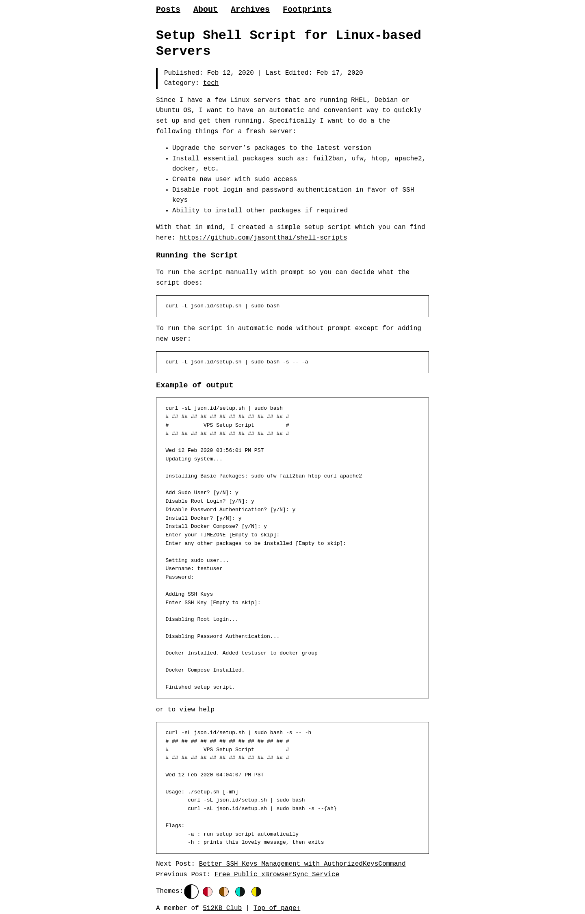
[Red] (207, 892)
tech (211, 83)
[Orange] (224, 892)
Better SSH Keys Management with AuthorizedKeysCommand (302, 864)
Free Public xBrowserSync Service (276, 874)
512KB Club (222, 908)
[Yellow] (256, 892)
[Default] (191, 891)
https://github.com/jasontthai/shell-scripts (263, 238)
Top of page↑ (277, 908)
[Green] (240, 892)
